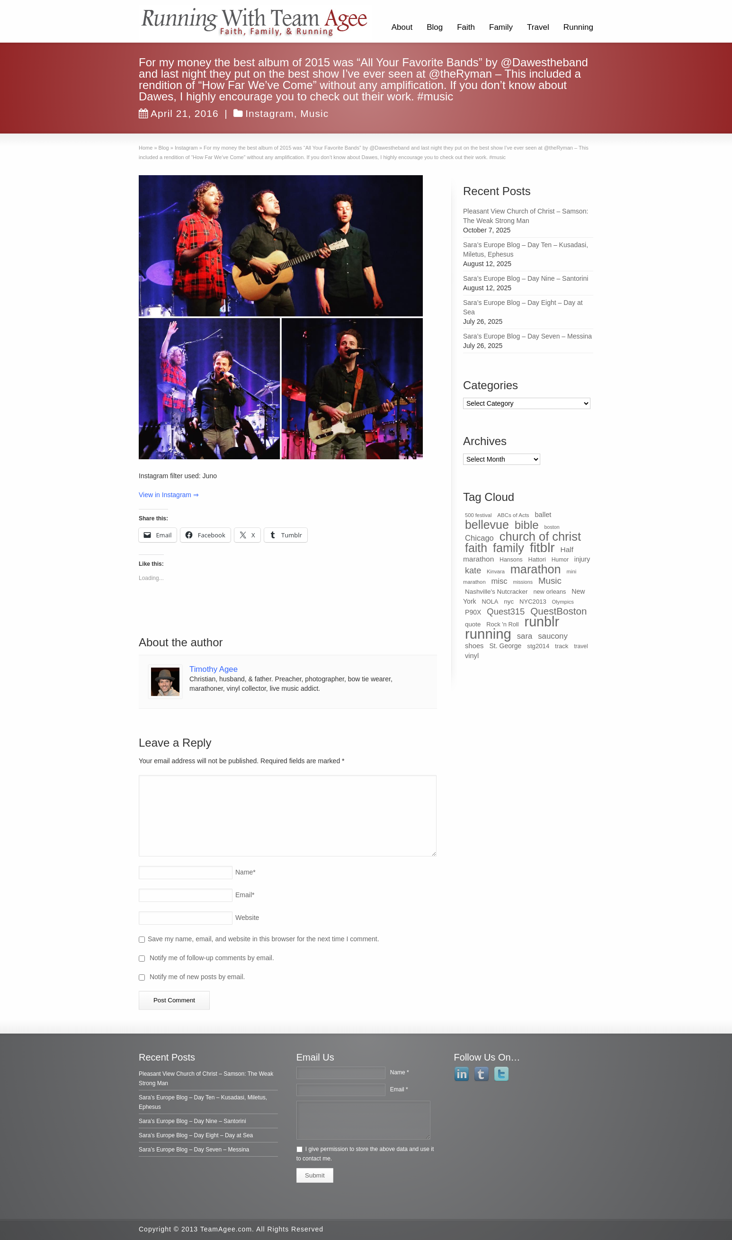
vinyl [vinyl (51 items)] (472, 656)
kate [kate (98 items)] (473, 570)
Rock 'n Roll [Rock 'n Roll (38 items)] (502, 624)
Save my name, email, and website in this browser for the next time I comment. (263, 939)
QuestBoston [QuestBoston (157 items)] (558, 611)
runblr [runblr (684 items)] (542, 621)
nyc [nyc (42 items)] (509, 601)
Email (244, 895)
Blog (435, 27)
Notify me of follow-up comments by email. (212, 958)
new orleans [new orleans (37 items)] (549, 591)
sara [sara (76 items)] (525, 636)
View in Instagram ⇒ (169, 495)
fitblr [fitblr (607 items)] (542, 547)
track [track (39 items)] (561, 646)
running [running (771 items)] (488, 634)
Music (314, 113)
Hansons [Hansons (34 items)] (511, 559)
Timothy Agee (213, 669)
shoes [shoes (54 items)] (474, 646)
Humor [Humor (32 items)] (560, 559)
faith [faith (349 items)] (476, 547)
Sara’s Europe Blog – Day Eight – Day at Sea (196, 1135)
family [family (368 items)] (508, 547)
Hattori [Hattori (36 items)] (537, 559)
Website (247, 917)
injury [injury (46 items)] (582, 559)
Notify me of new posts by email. (197, 977)
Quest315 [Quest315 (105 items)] (506, 611)
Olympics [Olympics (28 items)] (563, 602)
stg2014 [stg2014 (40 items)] (538, 646)
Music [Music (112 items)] (550, 581)
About (402, 27)
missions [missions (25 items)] (523, 582)
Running (578, 27)
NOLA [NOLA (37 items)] (490, 601)
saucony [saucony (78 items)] (553, 636)
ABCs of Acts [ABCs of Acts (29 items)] (513, 515)
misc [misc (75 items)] (499, 581)
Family (501, 27)
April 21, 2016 (179, 113)
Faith (466, 27)
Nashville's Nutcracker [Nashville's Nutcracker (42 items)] (496, 591)
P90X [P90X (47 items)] (473, 612)
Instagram (269, 113)
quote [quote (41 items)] (473, 624)
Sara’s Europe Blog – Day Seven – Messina (527, 336)
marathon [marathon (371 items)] (535, 569)
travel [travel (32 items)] (581, 646)
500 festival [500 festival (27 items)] (478, 515)
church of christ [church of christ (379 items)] (540, 536)
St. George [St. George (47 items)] (505, 646)
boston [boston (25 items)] (552, 527)
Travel (538, 27)
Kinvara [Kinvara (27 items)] (496, 571)
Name (245, 872)
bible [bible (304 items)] (527, 524)
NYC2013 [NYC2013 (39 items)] (532, 601)
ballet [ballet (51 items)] (543, 514)
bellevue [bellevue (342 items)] (487, 524)
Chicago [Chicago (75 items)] (479, 538)
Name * (399, 1072)
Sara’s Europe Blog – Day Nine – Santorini (525, 278)
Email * (399, 1089)
